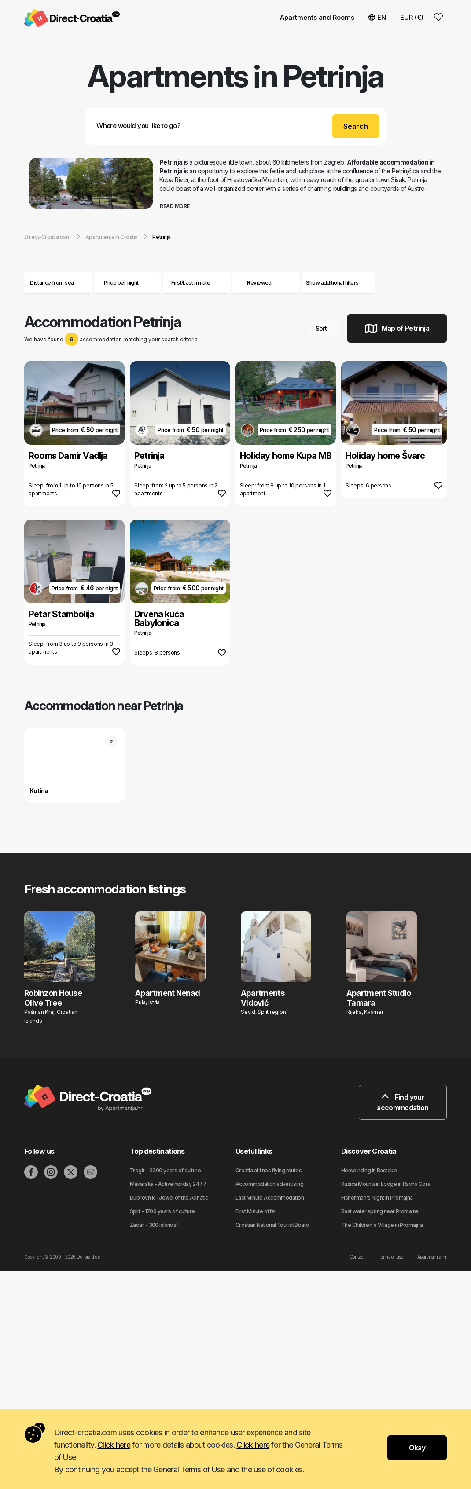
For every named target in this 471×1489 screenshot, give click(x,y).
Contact (357, 1256)
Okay (417, 1447)
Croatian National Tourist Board (272, 1225)
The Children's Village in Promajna (382, 1225)
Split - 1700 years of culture (162, 1211)
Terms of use (391, 1256)
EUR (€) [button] (411, 17)
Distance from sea (58, 282)
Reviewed (259, 282)
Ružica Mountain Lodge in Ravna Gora (385, 1184)
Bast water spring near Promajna (380, 1211)
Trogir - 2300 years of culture (165, 1170)
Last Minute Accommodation (270, 1197)
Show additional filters (338, 282)
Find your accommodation (403, 1102)
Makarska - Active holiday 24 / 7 (168, 1184)
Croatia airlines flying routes (269, 1170)
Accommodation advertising (269, 1184)
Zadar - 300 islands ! (154, 1225)
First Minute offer (256, 1211)
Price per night (127, 282)
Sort (325, 328)
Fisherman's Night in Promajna (377, 1197)
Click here (113, 1444)
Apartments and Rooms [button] (317, 17)
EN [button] (377, 17)
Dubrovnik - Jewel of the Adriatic (169, 1197)
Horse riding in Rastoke (369, 1170)
